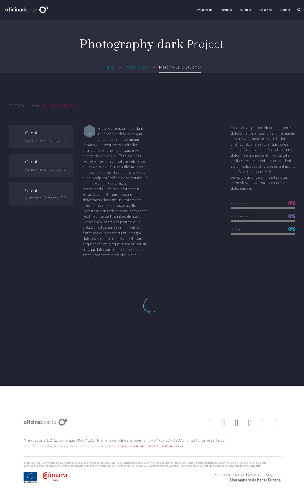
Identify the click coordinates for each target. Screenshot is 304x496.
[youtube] (236, 423)
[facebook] (210, 423)
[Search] (299, 9)
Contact (285, 9)
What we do (205, 9)
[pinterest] (263, 423)
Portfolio (226, 9)
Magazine (265, 9)
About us (245, 9)
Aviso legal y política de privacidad (137, 446)
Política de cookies (171, 446)
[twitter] (223, 423)
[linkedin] (276, 423)
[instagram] (250, 423)
